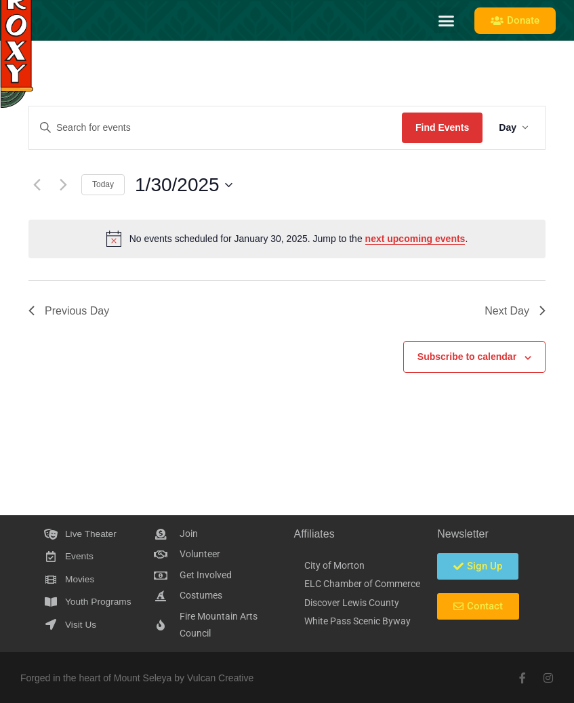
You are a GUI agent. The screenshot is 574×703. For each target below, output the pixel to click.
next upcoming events (415, 238)
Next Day (515, 311)
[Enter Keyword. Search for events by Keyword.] (215, 127)
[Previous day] (36, 185)
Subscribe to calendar (466, 356)
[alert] (287, 239)
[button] (446, 20)
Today (103, 184)
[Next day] (63, 185)
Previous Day (68, 311)
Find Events (442, 127)
